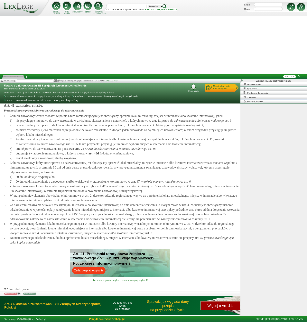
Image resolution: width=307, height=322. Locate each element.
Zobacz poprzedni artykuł (106, 280)
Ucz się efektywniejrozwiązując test (221, 87)
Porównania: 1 (29, 294)
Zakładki (250, 97)
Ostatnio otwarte (253, 101)
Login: (247, 4)
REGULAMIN (296, 319)
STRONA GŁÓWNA (56, 13)
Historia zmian (252, 84)
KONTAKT (281, 319)
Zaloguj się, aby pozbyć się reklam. (273, 80)
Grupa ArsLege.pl (37, 319)
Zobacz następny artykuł (135, 280)
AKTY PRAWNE (67, 13)
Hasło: (247, 9)
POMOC (270, 319)
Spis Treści (250, 88)
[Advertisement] (153, 45)
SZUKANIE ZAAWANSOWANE (98, 13)
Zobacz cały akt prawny (16, 289)
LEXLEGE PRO (110, 81)
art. (156, 120)
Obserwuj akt (193, 88)
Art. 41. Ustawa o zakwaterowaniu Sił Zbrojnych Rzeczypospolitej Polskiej (41, 100)
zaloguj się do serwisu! (161, 9)
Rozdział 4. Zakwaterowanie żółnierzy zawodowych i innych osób (104, 96)
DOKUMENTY (77, 12)
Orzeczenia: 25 (10, 294)
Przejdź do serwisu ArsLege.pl (107, 319)
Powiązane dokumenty (256, 92)
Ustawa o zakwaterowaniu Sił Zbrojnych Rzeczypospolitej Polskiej (45, 85)
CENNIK (88, 12)
